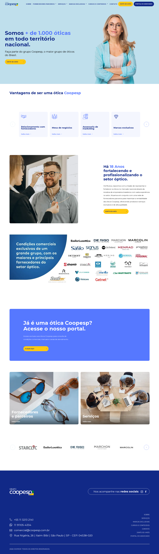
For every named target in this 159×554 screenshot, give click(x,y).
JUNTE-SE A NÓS (116, 211)
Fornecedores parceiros (44, 4)
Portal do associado (143, 4)
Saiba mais (26, 134)
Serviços (62, 4)
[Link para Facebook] (146, 491)
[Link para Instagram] (142, 491)
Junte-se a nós (125, 4)
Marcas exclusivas (78, 4)
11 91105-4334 (22, 525)
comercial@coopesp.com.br (32, 530)
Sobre (28, 4)
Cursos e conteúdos (98, 4)
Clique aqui (36, 348)
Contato (113, 4)
